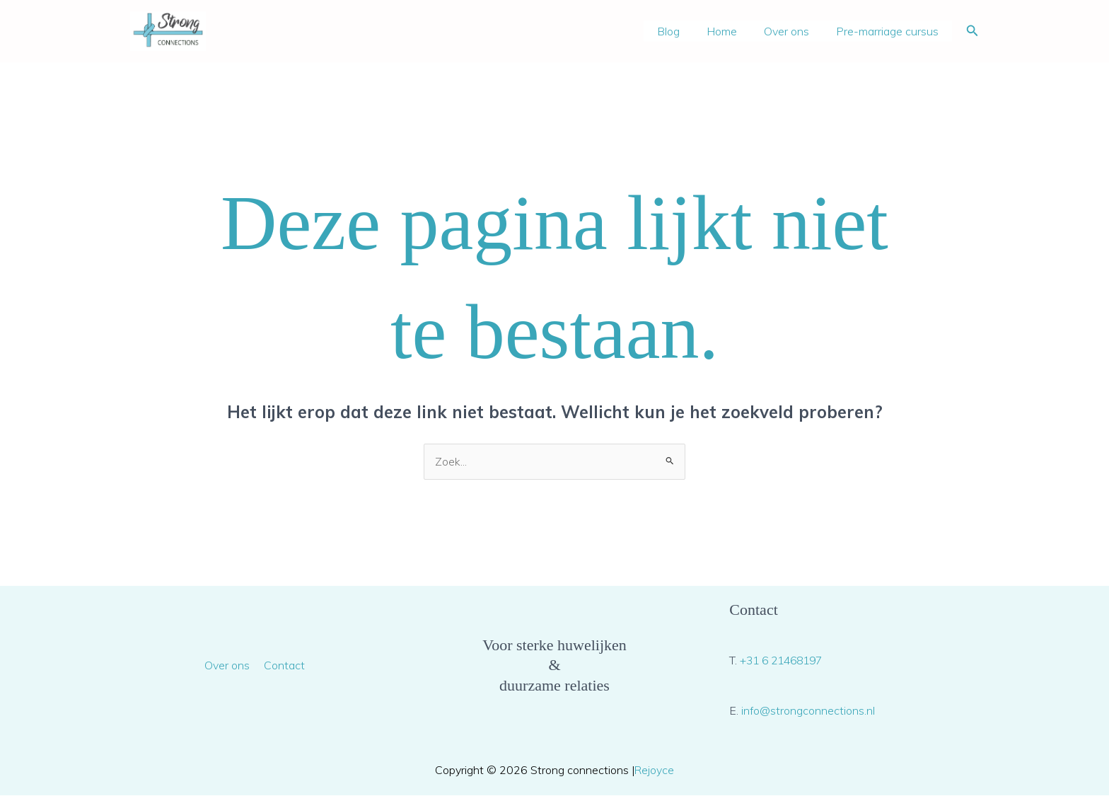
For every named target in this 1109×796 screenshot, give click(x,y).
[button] (972, 31)
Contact (282, 665)
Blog (683, 31)
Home (732, 31)
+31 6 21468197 (785, 661)
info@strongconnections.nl (808, 710)
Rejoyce (654, 770)
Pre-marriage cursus (889, 31)
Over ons (792, 31)
